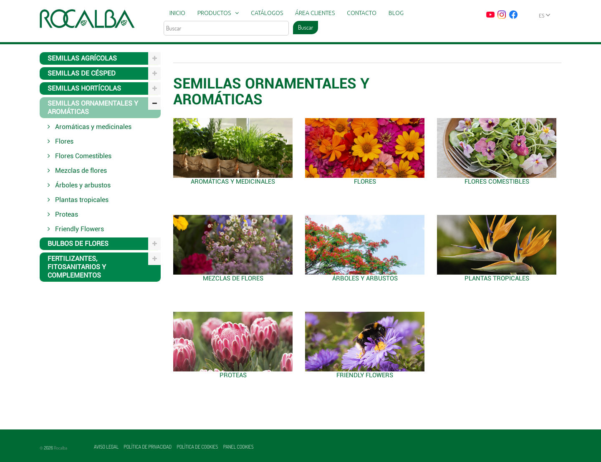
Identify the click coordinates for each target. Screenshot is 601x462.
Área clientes (315, 13)
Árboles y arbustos (365, 278)
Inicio (177, 13)
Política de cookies (198, 447)
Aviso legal (107, 447)
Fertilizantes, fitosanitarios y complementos (77, 267)
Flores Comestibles (497, 181)
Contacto (361, 13)
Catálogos (267, 13)
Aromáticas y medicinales (233, 181)
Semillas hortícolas (84, 88)
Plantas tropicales (497, 278)
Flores (365, 181)
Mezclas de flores (233, 278)
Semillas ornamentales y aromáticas (93, 107)
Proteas (233, 375)
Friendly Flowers (364, 375)
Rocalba (60, 448)
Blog (396, 13)
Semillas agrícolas (82, 58)
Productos (214, 13)
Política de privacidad (148, 447)
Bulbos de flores (78, 243)
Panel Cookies (238, 447)
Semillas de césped (82, 73)
